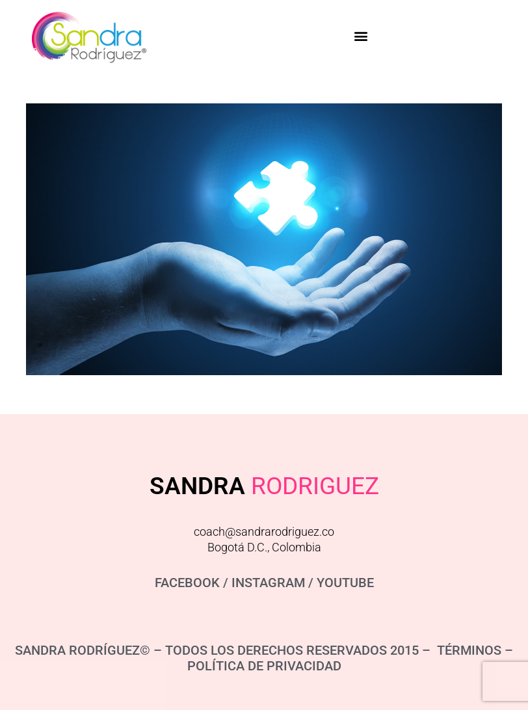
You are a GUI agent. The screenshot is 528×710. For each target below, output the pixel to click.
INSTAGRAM (268, 582)
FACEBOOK (187, 582)
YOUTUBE (345, 582)
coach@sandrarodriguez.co (264, 531)
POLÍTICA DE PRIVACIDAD (264, 666)
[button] (360, 35)
